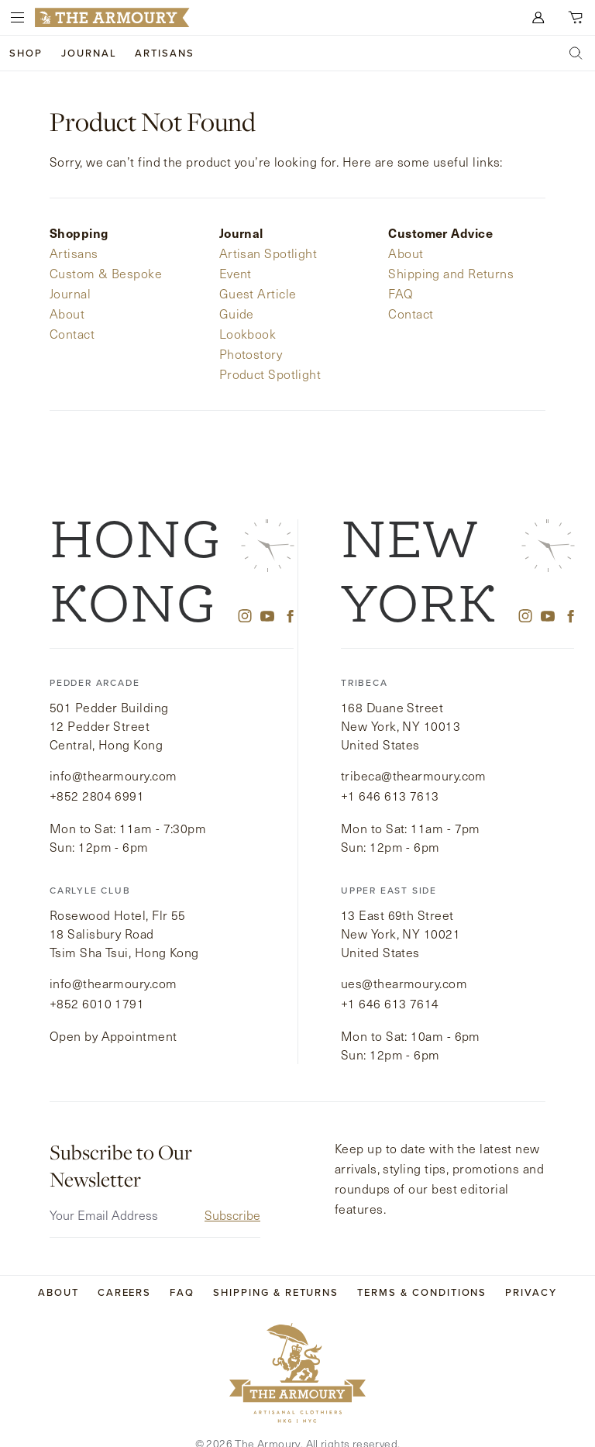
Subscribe (232, 1191)
